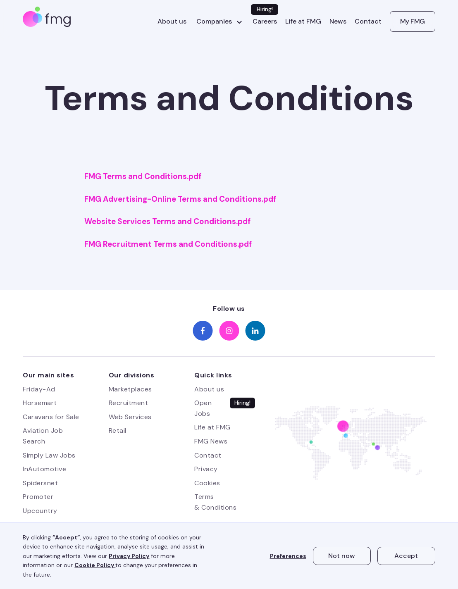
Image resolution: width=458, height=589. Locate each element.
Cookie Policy (94, 565)
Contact (368, 21)
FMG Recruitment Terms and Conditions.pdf (168, 244)
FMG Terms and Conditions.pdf (142, 176)
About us (171, 21)
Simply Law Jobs (49, 455)
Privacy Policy (129, 556)
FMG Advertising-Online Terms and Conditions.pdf (180, 199)
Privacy (206, 469)
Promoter (38, 496)
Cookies (207, 483)
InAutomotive (44, 469)
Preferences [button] (288, 556)
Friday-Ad (39, 389)
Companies (214, 21)
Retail (117, 430)
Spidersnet (40, 483)
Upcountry (40, 510)
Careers (265, 21)
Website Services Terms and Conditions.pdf (167, 221)
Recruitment (128, 402)
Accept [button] (406, 555)
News (337, 21)
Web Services (130, 417)
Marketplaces (130, 389)
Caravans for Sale (51, 417)
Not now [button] (341, 555)
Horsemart (40, 402)
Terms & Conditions (215, 502)
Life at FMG (303, 21)
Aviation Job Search (43, 436)
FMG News (210, 441)
